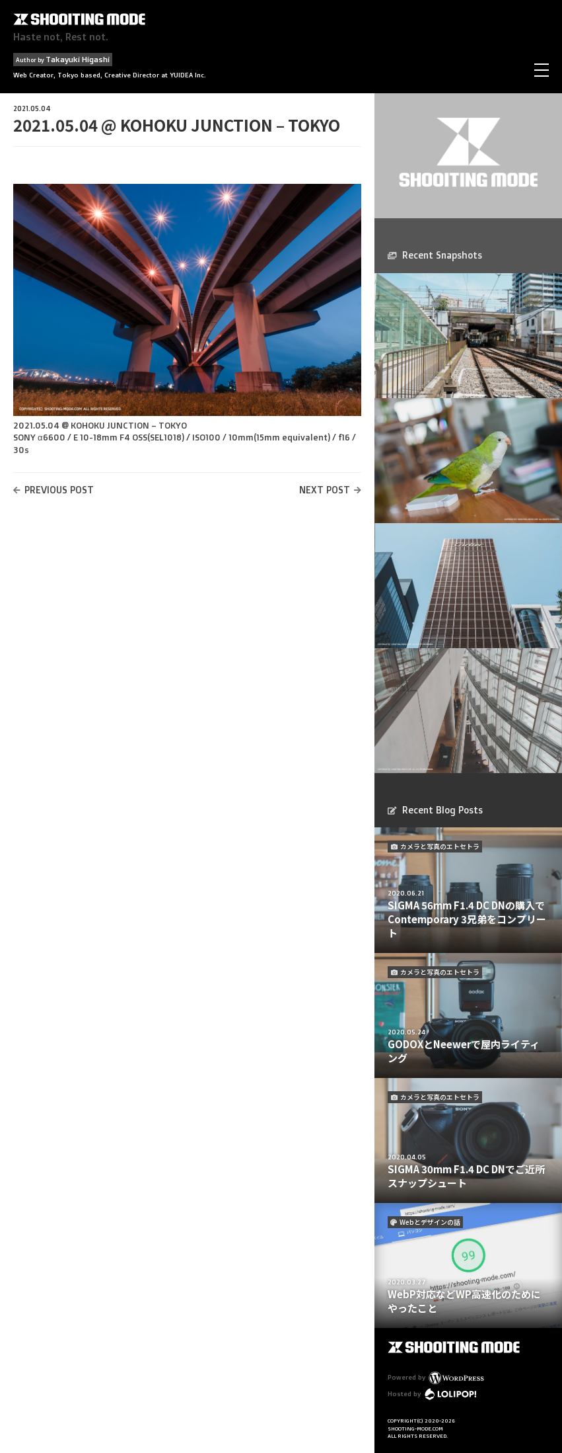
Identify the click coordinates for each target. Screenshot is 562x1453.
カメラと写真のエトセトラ (439, 846)
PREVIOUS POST (59, 489)
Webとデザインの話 (430, 1222)
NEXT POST (324, 489)
